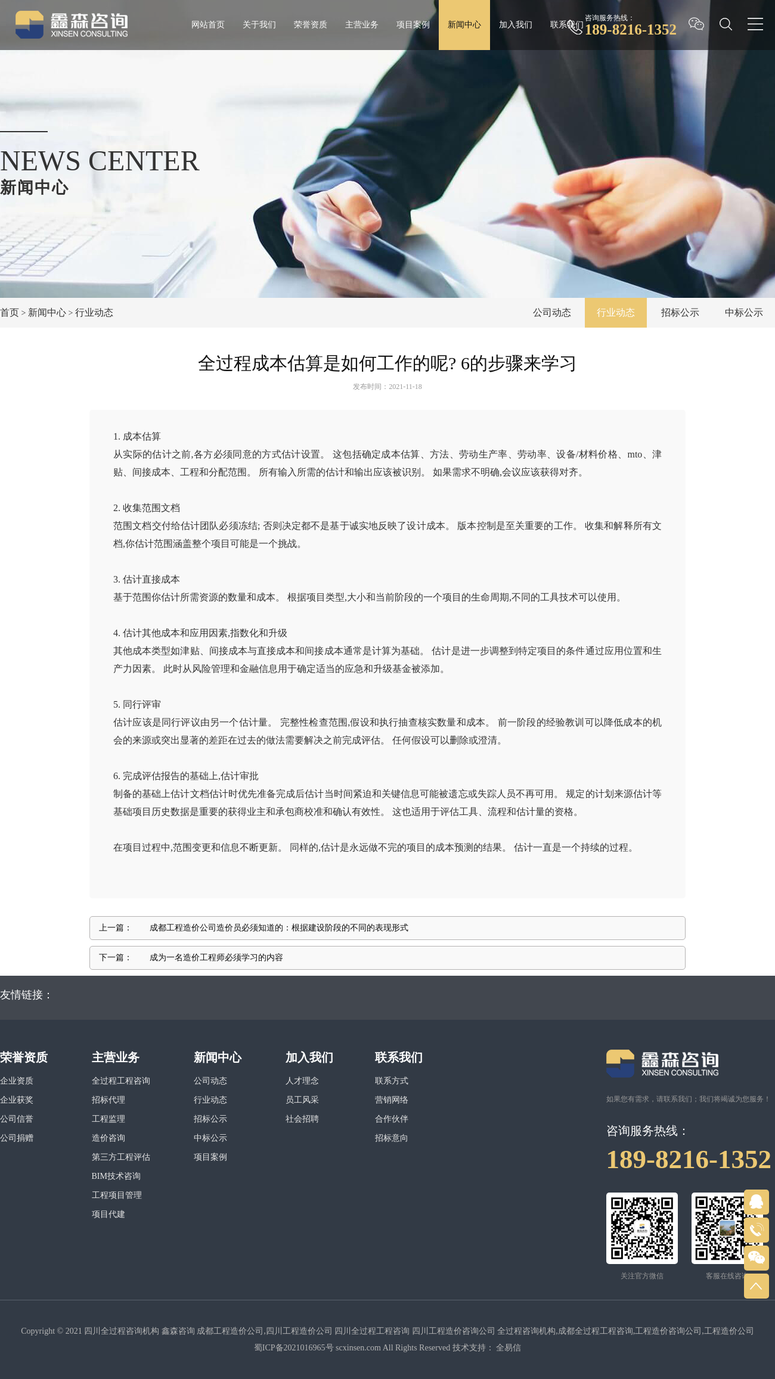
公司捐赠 (16, 1138)
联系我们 (567, 24)
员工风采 (302, 1099)
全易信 (508, 1347)
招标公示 (680, 312)
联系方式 (391, 1080)
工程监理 (108, 1119)
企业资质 (16, 1080)
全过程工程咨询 (121, 1080)
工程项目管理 (117, 1195)
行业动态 (94, 312)
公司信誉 (16, 1119)
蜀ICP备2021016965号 (294, 1347)
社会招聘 (302, 1119)
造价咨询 (108, 1138)
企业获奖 (16, 1099)
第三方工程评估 (121, 1157)
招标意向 (391, 1138)
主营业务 (362, 24)
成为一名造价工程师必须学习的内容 (216, 957)
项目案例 (413, 24)
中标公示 (744, 312)
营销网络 (391, 1099)
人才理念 (302, 1080)
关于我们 (259, 24)
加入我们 (515, 24)
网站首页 (208, 24)
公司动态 (552, 312)
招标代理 (108, 1099)
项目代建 (108, 1214)
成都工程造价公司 (230, 1331)
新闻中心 (464, 24)
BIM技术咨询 (116, 1176)
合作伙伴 (391, 1119)
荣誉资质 (310, 24)
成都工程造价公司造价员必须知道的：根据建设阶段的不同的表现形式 (279, 927)
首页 (9, 312)
